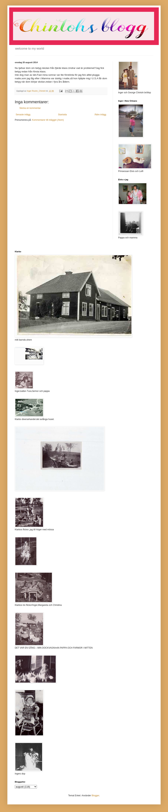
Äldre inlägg (100, 114)
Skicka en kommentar (30, 108)
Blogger (95, 795)
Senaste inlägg (23, 114)
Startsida (62, 114)
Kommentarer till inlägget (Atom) (48, 120)
